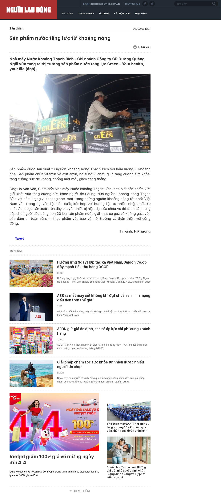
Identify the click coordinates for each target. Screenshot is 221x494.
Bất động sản (122, 13)
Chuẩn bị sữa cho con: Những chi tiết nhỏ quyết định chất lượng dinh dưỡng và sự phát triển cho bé (126, 472)
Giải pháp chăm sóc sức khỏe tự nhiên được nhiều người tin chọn (100, 364)
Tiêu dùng (67, 13)
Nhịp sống (141, 13)
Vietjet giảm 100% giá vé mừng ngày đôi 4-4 (52, 459)
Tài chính (104, 13)
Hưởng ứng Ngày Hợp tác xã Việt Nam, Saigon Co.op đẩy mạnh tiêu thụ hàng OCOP (102, 264)
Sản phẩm (16, 28)
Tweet (19, 238)
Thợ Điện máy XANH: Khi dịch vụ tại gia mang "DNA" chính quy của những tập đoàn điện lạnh (128, 427)
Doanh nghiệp (86, 13)
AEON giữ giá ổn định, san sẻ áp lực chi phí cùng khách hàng (103, 331)
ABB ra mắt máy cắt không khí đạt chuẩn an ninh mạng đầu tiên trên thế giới (103, 297)
